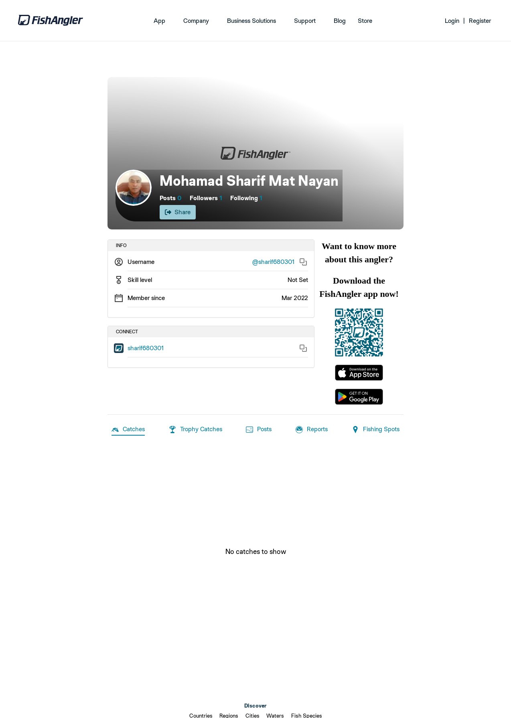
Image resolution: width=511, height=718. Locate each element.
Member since (146, 298)
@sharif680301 (273, 262)
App (159, 20)
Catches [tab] (128, 429)
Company (196, 20)
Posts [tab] (259, 429)
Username (141, 262)
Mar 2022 (295, 298)
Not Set (298, 280)
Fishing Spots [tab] (375, 429)
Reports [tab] (312, 429)
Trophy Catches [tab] (195, 429)
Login (452, 20)
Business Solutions (251, 20)
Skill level (140, 280)
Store (365, 20)
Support (305, 20)
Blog (340, 20)
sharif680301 (146, 348)
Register (480, 20)
